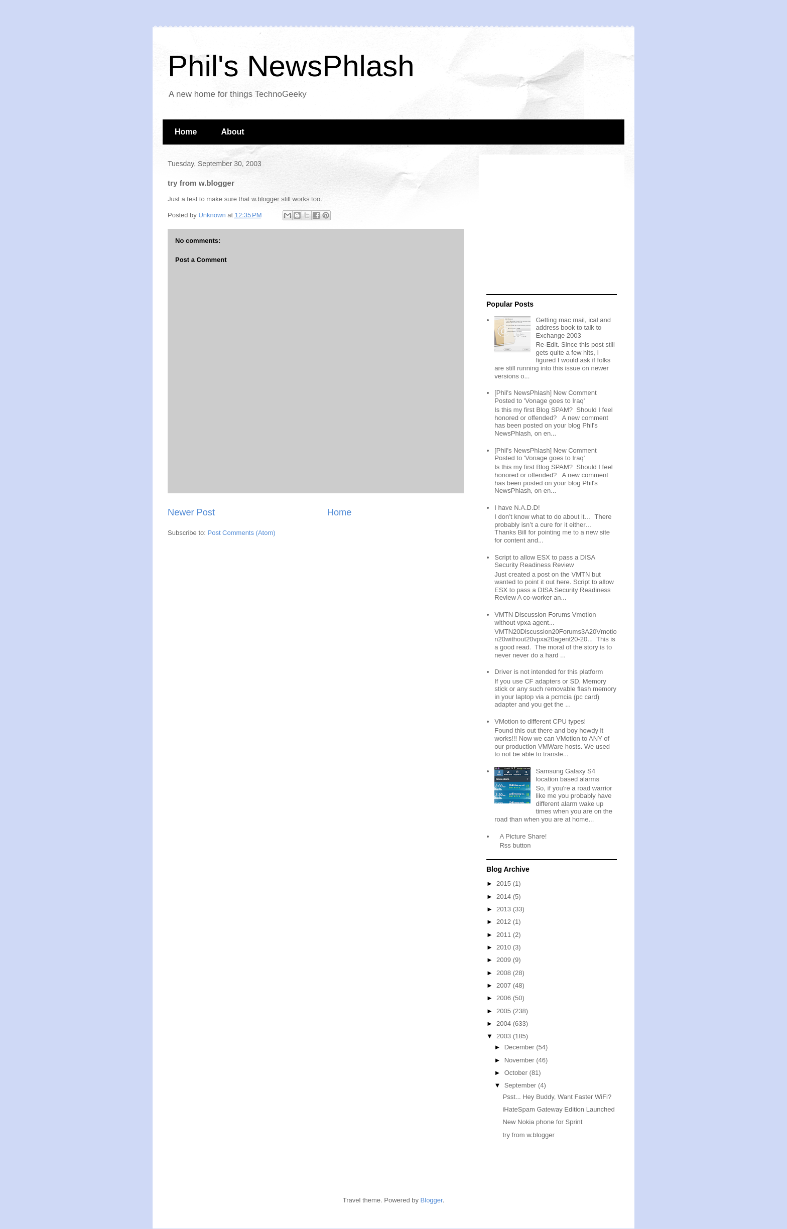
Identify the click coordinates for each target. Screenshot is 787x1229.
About (232, 131)
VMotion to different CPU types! (540, 721)
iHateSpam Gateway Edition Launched (558, 1109)
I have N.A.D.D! (517, 507)
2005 (504, 1011)
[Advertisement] (549, 225)
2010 (504, 947)
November (520, 1060)
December (520, 1047)
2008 (504, 973)
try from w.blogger (528, 1135)
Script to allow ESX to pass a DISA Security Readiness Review (544, 561)
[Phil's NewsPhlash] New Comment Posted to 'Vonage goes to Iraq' (545, 396)
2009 (504, 960)
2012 (504, 921)
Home (186, 131)
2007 (504, 985)
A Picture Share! (523, 836)
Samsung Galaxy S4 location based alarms (567, 775)
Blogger (432, 1200)
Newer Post (191, 512)
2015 (504, 883)
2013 (504, 909)
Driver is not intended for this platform (548, 671)
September (521, 1085)
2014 (504, 896)
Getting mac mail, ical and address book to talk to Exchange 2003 (573, 327)
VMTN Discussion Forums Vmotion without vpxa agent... (545, 618)
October (517, 1072)
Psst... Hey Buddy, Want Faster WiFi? (556, 1097)
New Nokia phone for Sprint (542, 1122)
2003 (504, 1036)
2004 (504, 1023)
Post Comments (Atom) (242, 532)
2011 (504, 934)
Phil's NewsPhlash (291, 66)
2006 (504, 998)
